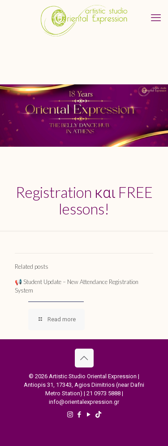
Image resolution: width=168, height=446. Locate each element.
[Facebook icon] (79, 415)
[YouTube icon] (89, 415)
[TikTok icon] (98, 415)
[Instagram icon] (70, 415)
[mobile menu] (156, 18)
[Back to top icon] (84, 358)
